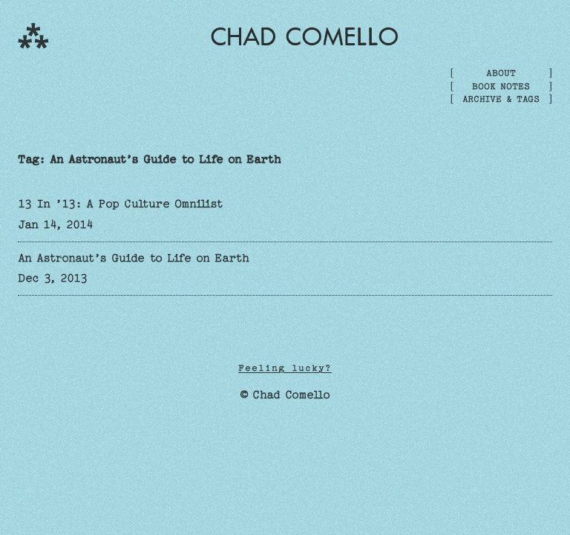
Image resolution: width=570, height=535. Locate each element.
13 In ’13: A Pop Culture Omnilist (120, 204)
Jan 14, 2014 (56, 224)
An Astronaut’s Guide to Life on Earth (133, 258)
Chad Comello (304, 36)
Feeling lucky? (285, 367)
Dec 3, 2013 (53, 278)
